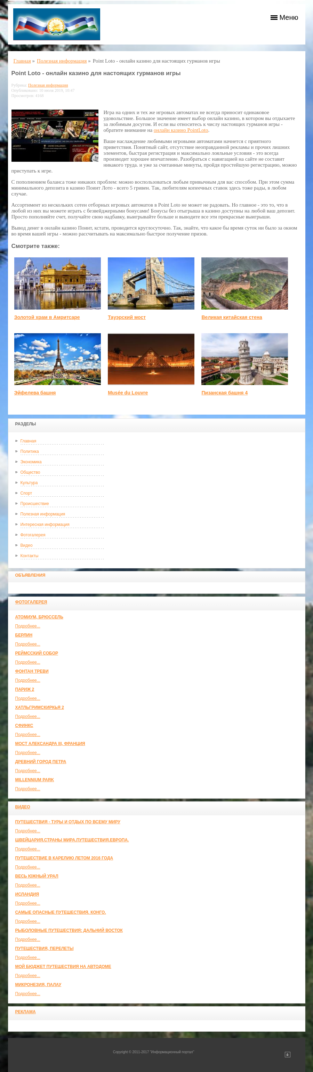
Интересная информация (45, 524)
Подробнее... (27, 626)
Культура (29, 482)
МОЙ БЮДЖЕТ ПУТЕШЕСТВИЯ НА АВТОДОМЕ (63, 966)
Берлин (24, 635)
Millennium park (34, 779)
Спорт (26, 493)
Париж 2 (24, 689)
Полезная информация (43, 514)
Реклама (25, 1011)
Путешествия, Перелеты (44, 948)
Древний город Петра (40, 761)
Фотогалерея (33, 535)
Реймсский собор (36, 653)
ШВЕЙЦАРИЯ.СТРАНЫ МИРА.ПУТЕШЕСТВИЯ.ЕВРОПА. (72, 840)
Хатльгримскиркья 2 (39, 707)
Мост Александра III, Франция (50, 743)
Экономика (31, 461)
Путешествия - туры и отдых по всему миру (68, 821)
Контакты (30, 555)
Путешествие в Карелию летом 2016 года (64, 858)
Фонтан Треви (32, 671)
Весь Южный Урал (36, 876)
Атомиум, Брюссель (39, 617)
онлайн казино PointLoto (181, 130)
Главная (29, 441)
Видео (27, 545)
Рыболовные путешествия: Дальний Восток (69, 930)
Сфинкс (24, 725)
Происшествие (35, 503)
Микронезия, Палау (38, 984)
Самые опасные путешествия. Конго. (60, 912)
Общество (30, 472)
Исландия (27, 894)
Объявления (30, 575)
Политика (30, 451)
